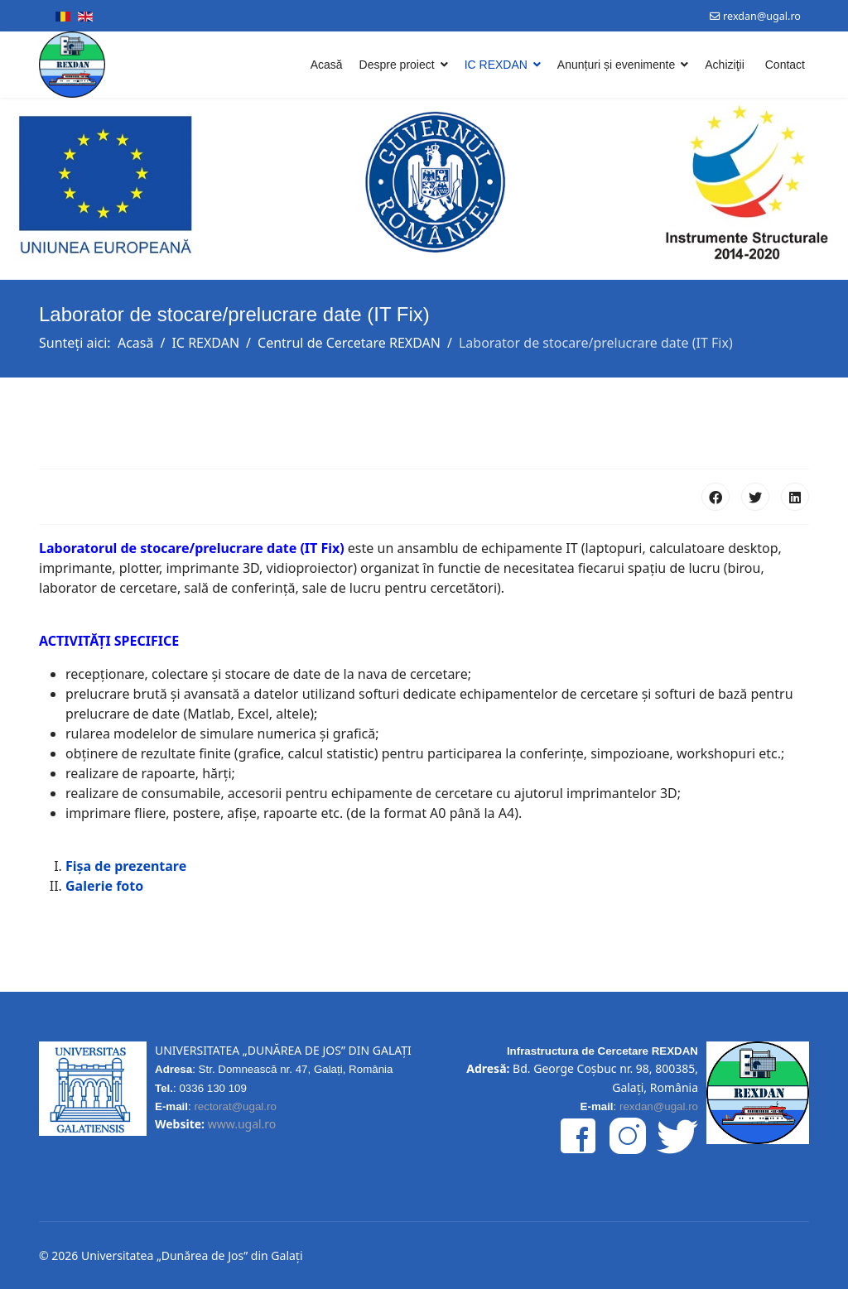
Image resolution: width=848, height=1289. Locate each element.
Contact (785, 64)
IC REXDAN (496, 64)
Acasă (327, 64)
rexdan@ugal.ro (762, 16)
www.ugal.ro (242, 1124)
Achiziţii (724, 64)
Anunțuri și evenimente (616, 64)
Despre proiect (397, 64)
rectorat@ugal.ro (235, 1106)
